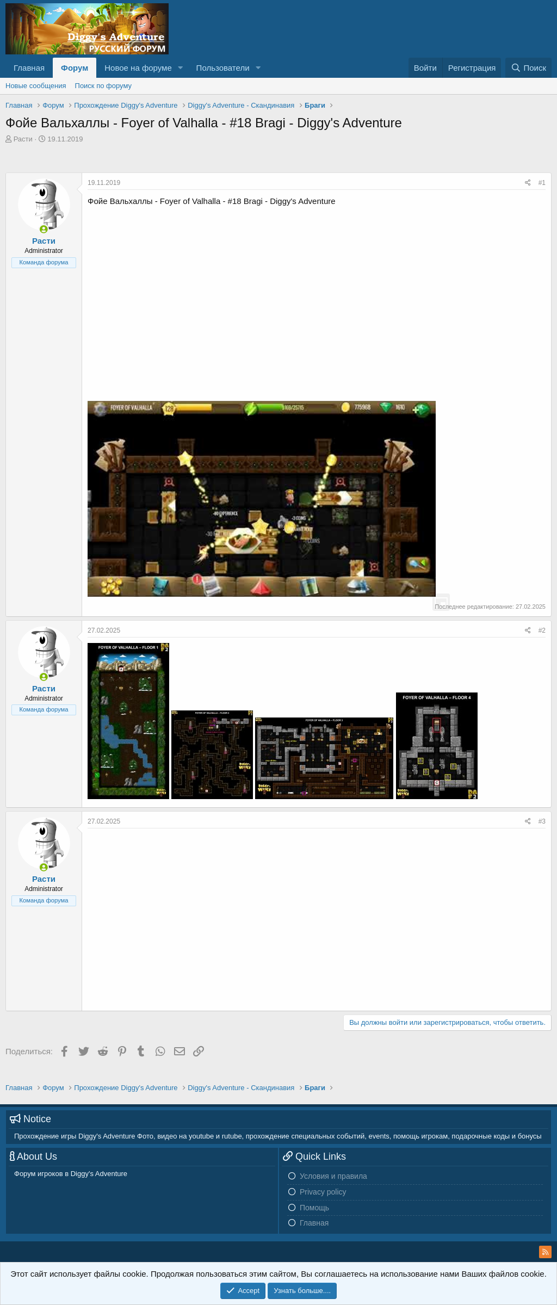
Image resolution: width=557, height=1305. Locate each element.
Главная (29, 67)
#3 (542, 821)
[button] (180, 68)
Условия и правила (333, 1176)
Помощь (314, 1207)
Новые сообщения (35, 86)
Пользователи (223, 67)
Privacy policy (323, 1192)
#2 (542, 630)
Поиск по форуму (103, 86)
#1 (542, 183)
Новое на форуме (137, 67)
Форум (74, 67)
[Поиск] (528, 68)
